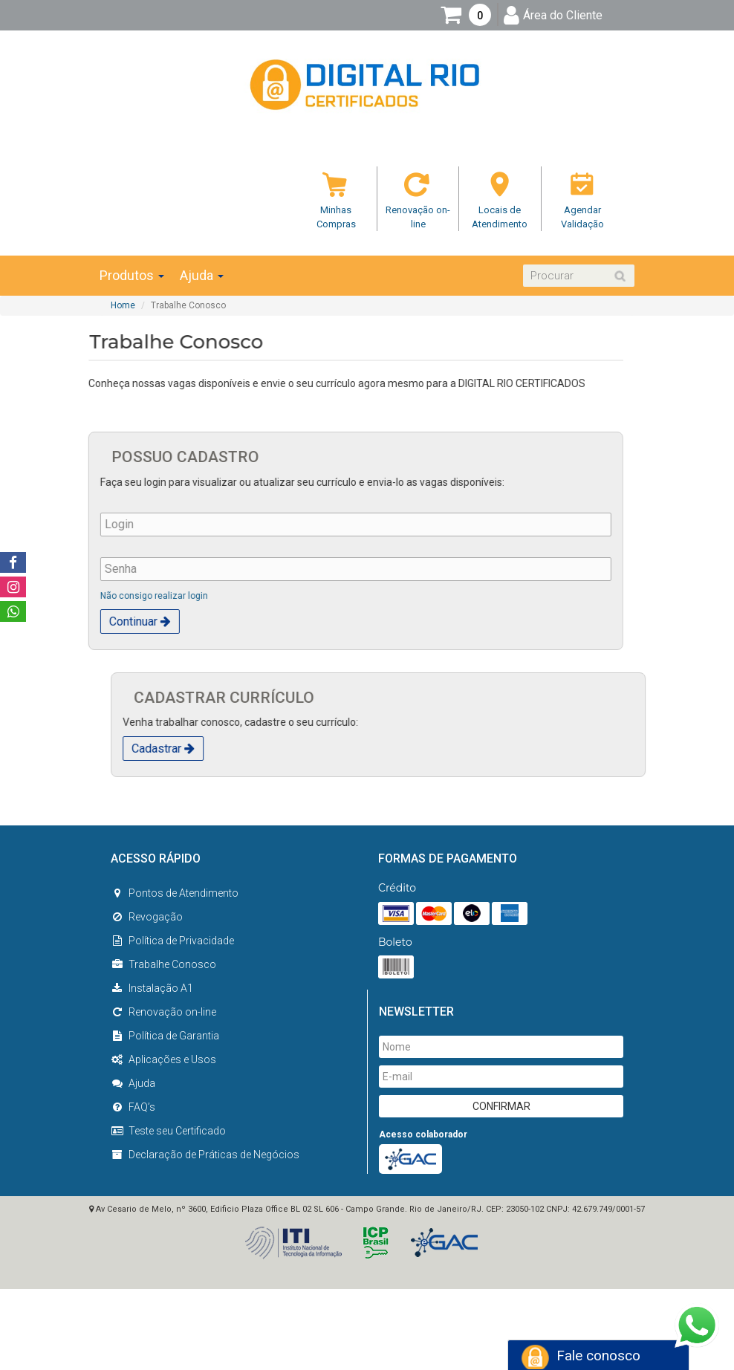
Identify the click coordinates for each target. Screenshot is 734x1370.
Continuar (80, 621)
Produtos (132, 275)
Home (123, 305)
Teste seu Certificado (168, 1131)
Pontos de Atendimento (174, 893)
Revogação (147, 917)
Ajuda (202, 275)
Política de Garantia (165, 1036)
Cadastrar (222, 748)
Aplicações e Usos (163, 1059)
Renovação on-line (163, 1012)
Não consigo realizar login (95, 596)
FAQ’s (133, 1107)
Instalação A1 (152, 988)
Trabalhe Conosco (163, 964)
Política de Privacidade (172, 941)
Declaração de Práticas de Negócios (205, 1154)
